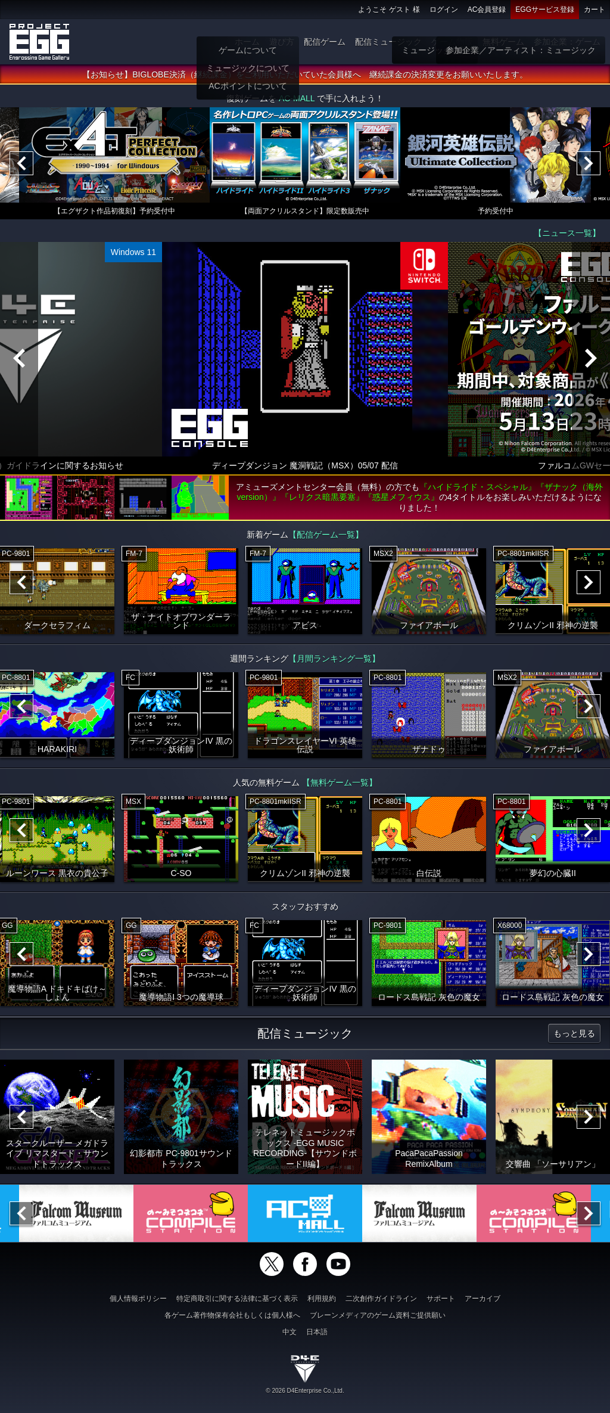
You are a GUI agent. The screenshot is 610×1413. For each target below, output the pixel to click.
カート (594, 9)
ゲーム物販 (452, 41)
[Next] (588, 164)
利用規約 (321, 1298)
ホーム (247, 41)
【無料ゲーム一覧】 (339, 783)
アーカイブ (482, 1298)
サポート (441, 1298)
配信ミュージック (388, 41)
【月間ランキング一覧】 (334, 659)
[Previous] (21, 164)
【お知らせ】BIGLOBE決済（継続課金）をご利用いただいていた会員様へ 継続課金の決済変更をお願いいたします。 (304, 75)
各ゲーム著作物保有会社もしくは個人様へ (232, 1315)
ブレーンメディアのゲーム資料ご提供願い (378, 1315)
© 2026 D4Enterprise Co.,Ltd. (305, 1390)
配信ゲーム (325, 41)
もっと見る (574, 1034)
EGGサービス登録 (544, 9)
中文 (289, 1332)
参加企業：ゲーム (567, 41)
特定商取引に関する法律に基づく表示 (237, 1298)
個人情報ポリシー (138, 1298)
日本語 (317, 1332)
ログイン (444, 9)
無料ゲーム (503, 41)
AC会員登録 (487, 9)
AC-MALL (297, 99)
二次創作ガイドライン (381, 1298)
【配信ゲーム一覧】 (325, 535)
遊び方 (281, 41)
